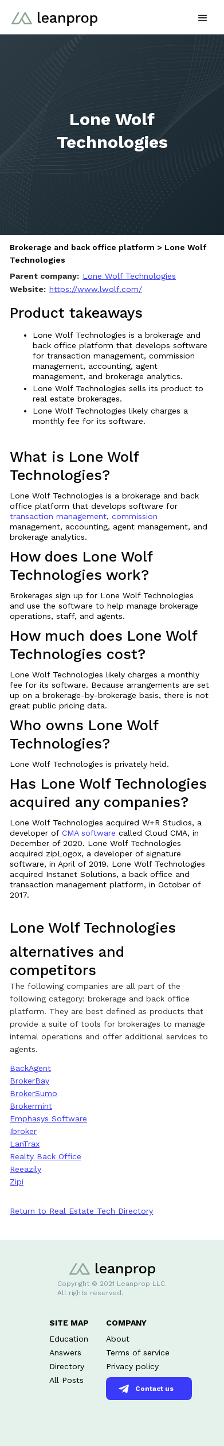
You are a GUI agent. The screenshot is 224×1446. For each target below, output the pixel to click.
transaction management (58, 516)
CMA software (89, 832)
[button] (202, 17)
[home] (51, 13)
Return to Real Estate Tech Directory (81, 1210)
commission (135, 516)
